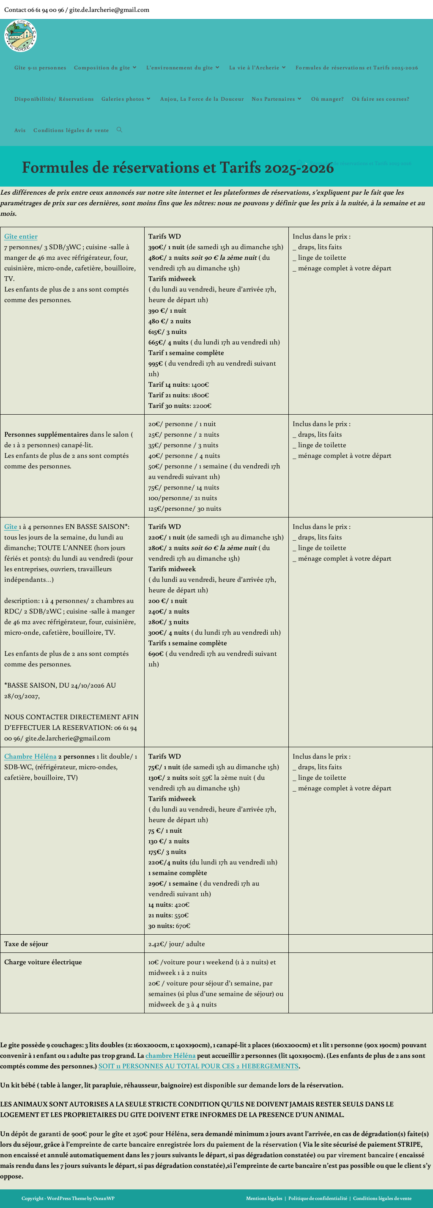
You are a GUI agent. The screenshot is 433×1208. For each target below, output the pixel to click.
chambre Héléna (170, 1055)
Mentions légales (264, 1198)
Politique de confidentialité (317, 1198)
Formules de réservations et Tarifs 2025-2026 (360, 163)
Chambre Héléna (30, 756)
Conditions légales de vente (382, 1198)
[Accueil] (299, 163)
